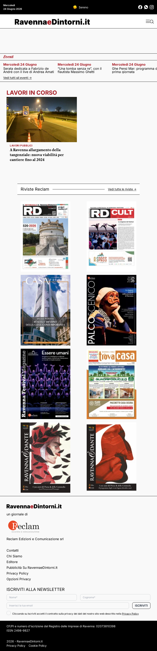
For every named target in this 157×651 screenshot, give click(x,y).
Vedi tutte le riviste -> (122, 189)
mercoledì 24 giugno (20, 64)
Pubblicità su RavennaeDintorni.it (32, 568)
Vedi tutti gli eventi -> (17, 77)
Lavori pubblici (21, 145)
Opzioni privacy (19, 579)
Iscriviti (141, 605)
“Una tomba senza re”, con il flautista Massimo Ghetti (80, 70)
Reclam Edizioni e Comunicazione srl (35, 539)
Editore (12, 562)
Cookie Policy (38, 645)
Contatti (13, 550)
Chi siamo (14, 556)
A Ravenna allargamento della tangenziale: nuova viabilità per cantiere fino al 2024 (37, 155)
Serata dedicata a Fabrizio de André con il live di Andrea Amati (28, 70)
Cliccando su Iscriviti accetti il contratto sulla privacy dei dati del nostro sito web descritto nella (73, 613)
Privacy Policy (17, 573)
